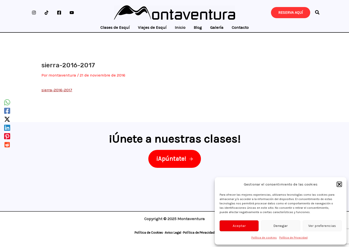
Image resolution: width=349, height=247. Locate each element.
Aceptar (239, 226)
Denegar (280, 226)
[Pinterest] (7, 136)
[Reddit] (7, 145)
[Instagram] (34, 12)
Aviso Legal (173, 232)
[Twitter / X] (7, 119)
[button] (339, 184)
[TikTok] (46, 12)
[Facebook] (59, 12)
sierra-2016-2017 (56, 89)
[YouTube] (72, 12)
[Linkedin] (7, 128)
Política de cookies (264, 237)
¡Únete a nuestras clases (173, 139)
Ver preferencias (322, 226)
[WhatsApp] (7, 102)
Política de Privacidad (293, 237)
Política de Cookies (149, 232)
